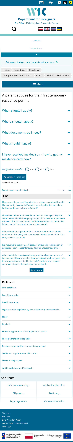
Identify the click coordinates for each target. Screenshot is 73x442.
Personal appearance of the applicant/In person (24, 332)
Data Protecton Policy (11, 421)
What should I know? (16, 144)
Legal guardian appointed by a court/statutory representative (30, 310)
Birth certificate (9, 289)
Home (7, 71)
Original (6, 325)
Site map (6, 417)
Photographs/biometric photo (16, 340)
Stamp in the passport (12, 362)
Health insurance (10, 303)
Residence (34, 71)
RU (64, 191)
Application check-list (14, 178)
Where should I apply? (17, 122)
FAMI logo (6, 427)
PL (59, 191)
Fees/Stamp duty (10, 296)
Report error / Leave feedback (15, 191)
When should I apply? (17, 111)
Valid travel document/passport (17, 369)
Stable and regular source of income (19, 354)
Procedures (19, 71)
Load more (36, 271)
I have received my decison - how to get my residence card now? (32, 158)
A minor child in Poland (57, 76)
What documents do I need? (21, 133)
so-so (37, 170)
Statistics (6, 414)
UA (69, 191)
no (47, 170)
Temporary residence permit (18, 76)
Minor (4, 318)
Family (39, 76)
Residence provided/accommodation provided (24, 347)
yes (27, 170)
